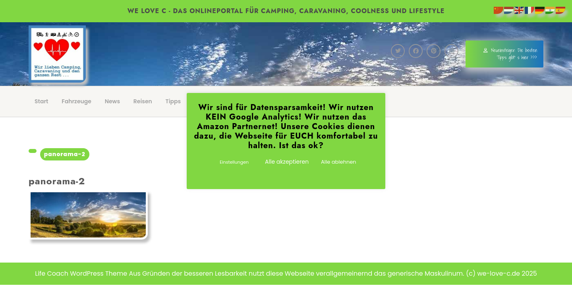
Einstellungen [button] (234, 162)
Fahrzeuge (76, 101)
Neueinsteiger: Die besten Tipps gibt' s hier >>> (510, 53)
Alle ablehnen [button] (338, 162)
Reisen (142, 101)
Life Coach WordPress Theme (81, 273)
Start (41, 101)
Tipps (173, 101)
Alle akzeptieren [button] (287, 162)
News (112, 101)
